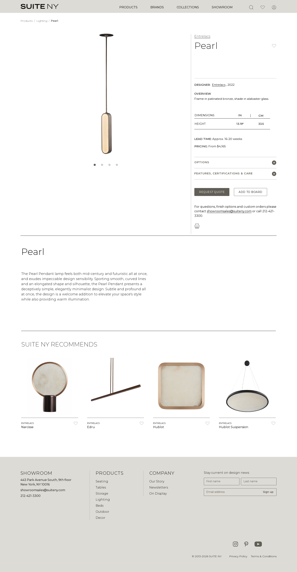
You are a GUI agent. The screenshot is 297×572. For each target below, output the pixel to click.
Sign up (268, 492)
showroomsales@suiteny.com (229, 211)
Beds (99, 505)
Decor (100, 518)
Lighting (42, 21)
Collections (188, 7)
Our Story (156, 481)
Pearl (54, 21)
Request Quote (212, 192)
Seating (102, 481)
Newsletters (158, 487)
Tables (101, 487)
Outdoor (102, 511)
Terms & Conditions (264, 556)
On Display (158, 493)
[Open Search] (251, 7)
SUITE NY (215, 556)
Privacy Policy (238, 556)
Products (128, 7)
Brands (157, 7)
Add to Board (250, 192)
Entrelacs (202, 36)
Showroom (222, 7)
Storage (102, 493)
